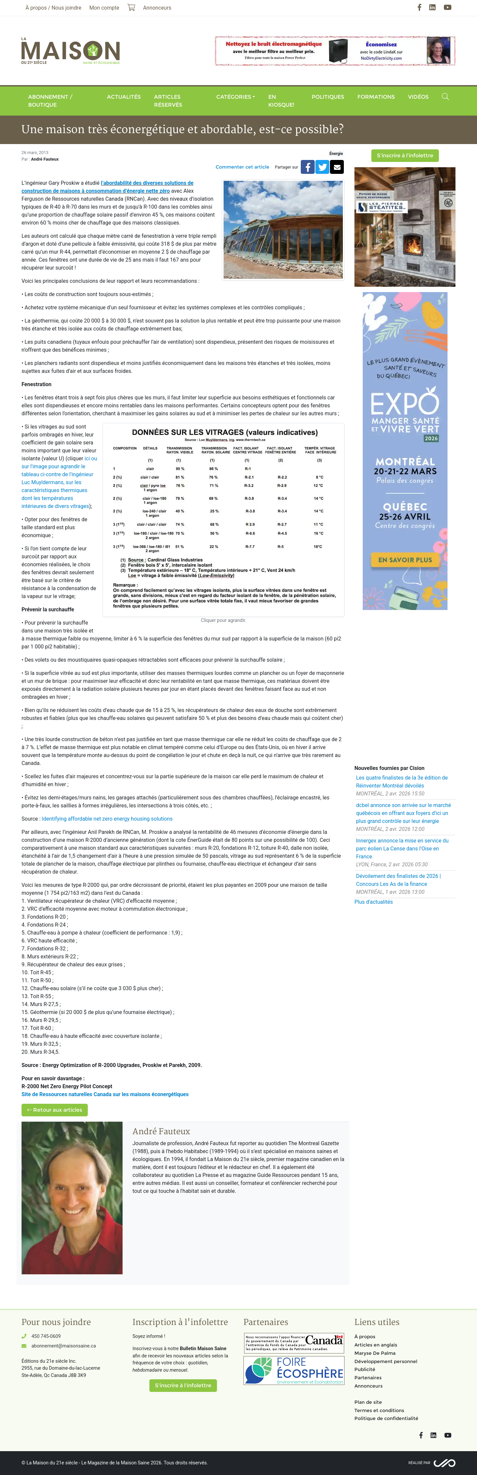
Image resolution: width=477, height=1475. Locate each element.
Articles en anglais (375, 1345)
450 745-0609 (46, 1336)
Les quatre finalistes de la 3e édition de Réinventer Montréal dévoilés (402, 782)
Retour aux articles (54, 1110)
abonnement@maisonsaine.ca (63, 1346)
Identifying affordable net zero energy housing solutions (106, 819)
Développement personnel (385, 1361)
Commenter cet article (242, 167)
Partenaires (368, 1378)
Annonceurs (368, 1386)
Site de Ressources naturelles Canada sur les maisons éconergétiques (105, 1094)
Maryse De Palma (375, 1353)
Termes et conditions (379, 1410)
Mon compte (104, 8)
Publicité (364, 1369)
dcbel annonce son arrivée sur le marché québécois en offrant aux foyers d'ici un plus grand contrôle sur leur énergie (403, 813)
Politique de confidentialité (386, 1418)
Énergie (336, 153)
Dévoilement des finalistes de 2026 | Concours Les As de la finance (398, 880)
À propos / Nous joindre (53, 8)
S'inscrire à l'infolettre (405, 155)
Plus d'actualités (373, 902)
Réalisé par (419, 1463)
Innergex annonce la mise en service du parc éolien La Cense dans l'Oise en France (402, 849)
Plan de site (368, 1402)
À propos (364, 1337)
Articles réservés (168, 101)
